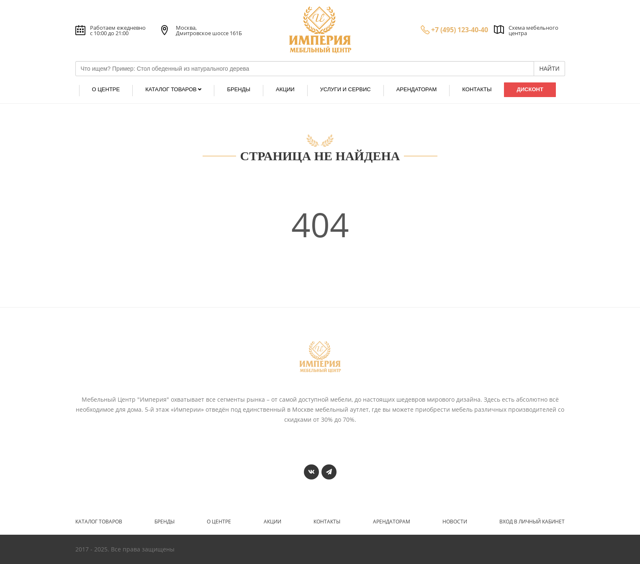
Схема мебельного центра (533, 30)
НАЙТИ (549, 68)
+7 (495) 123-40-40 (459, 29)
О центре (219, 521)
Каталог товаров (98, 521)
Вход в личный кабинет (532, 521)
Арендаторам (391, 521)
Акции (272, 521)
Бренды (164, 521)
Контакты (327, 521)
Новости (454, 521)
